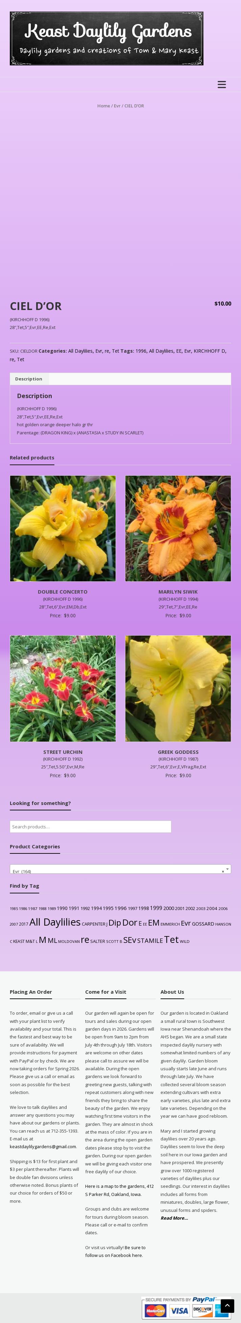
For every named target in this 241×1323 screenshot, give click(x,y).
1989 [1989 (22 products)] (52, 908)
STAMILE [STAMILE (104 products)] (150, 940)
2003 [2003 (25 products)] (201, 908)
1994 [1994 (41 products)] (96, 908)
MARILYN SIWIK (178, 591)
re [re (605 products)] (85, 939)
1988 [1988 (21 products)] (43, 908)
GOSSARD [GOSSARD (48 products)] (203, 923)
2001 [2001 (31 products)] (180, 908)
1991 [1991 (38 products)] (74, 908)
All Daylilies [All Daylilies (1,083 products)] (55, 922)
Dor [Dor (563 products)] (130, 922)
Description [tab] (28, 379)
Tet (115, 351)
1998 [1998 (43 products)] (143, 908)
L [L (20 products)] (37, 941)
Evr (117, 106)
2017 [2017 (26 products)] (23, 924)
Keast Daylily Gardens (109, 31)
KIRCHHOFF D (209, 351)
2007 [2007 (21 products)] (14, 924)
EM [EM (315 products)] (154, 922)
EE (179, 351)
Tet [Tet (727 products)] (171, 939)
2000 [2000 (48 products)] (168, 908)
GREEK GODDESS (178, 751)
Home (103, 106)
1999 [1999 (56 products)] (156, 908)
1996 (141, 351)
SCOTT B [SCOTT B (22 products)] (114, 941)
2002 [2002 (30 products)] (190, 908)
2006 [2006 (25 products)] (223, 908)
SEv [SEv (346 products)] (129, 939)
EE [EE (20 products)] (145, 924)
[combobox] (121, 869)
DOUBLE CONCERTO (63, 591)
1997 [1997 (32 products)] (132, 908)
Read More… (174, 1218)
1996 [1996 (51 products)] (121, 908)
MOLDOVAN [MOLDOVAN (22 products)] (69, 941)
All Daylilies (80, 351)
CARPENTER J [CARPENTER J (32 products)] (94, 924)
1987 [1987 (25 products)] (33, 908)
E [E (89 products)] (140, 923)
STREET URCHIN (62, 751)
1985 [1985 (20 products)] (14, 908)
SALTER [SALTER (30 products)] (97, 941)
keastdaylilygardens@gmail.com (43, 1146)
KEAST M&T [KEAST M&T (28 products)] (24, 941)
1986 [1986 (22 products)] (23, 908)
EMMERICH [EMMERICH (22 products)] (170, 924)
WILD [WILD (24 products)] (185, 941)
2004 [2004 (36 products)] (212, 908)
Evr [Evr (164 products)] (186, 923)
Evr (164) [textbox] (118, 871)
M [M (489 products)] (43, 939)
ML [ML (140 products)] (52, 940)
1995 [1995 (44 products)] (108, 908)
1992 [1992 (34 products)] (85, 908)
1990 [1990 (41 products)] (62, 908)
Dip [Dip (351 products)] (115, 922)
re (107, 351)
